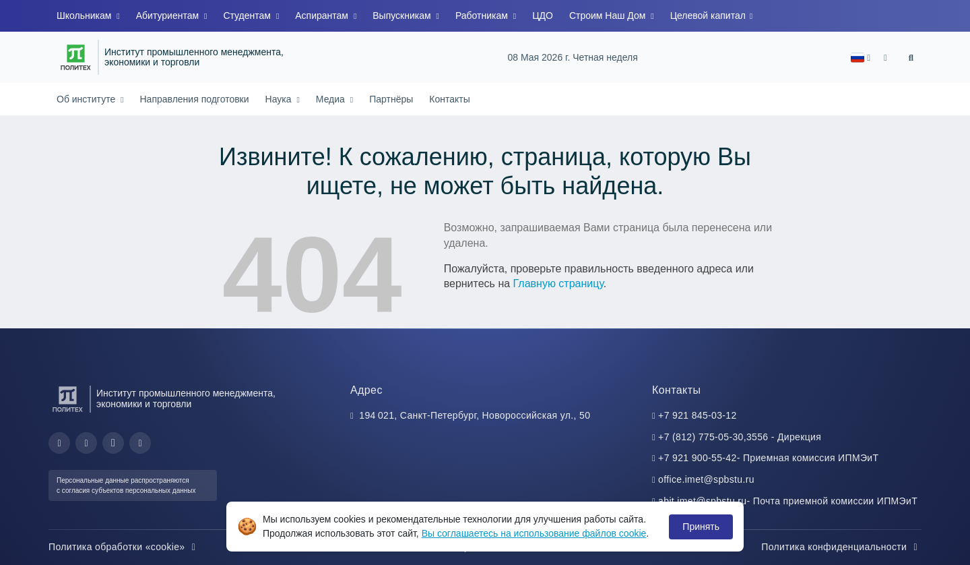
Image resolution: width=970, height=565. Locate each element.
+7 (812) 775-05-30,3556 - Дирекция (739, 437)
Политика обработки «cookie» (123, 546)
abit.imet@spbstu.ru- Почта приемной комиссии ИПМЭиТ (787, 501)
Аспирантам (323, 15)
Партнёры (391, 99)
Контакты (449, 99)
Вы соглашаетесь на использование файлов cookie (534, 533)
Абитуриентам (168, 15)
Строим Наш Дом (608, 15)
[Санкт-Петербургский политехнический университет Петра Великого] (76, 57)
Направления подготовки (194, 99)
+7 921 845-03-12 (697, 415)
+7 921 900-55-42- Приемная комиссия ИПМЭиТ (768, 457)
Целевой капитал (709, 15)
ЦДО (542, 15)
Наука (279, 99)
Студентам (248, 15)
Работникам (483, 15)
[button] (860, 58)
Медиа (332, 99)
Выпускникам (403, 15)
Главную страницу (558, 283)
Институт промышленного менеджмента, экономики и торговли (194, 57)
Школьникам (85, 15)
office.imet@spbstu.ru (706, 479)
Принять (700, 526)
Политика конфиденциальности (841, 546)
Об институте (87, 99)
